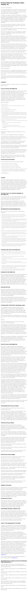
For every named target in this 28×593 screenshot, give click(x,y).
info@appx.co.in (4, 554)
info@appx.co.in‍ (15, 557)
